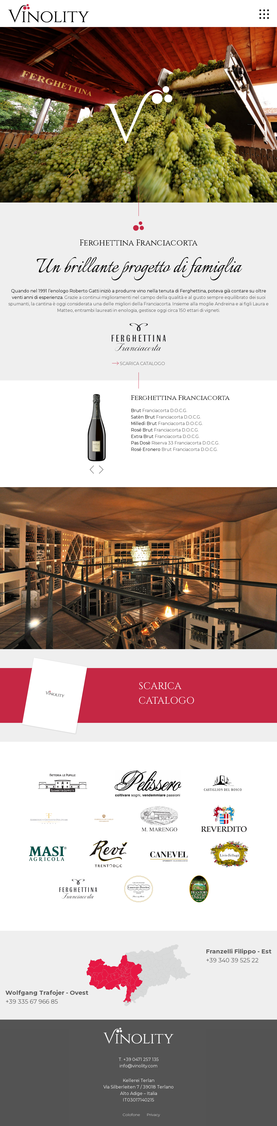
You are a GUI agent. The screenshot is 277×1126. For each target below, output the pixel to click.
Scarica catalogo (138, 363)
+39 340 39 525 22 (232, 960)
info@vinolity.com (138, 1065)
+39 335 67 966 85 (31, 1001)
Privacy (153, 1114)
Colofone (131, 1114)
